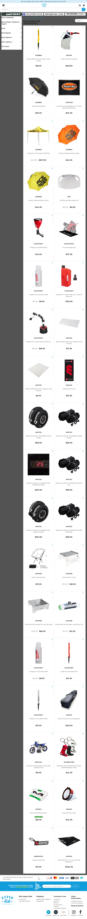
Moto (25, 18)
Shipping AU (40, 901)
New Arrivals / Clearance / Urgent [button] (11, 23)
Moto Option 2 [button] (11, 37)
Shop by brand (77, 906)
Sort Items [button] (11, 46)
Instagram (74, 913)
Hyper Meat (63, 913)
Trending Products (24, 901)
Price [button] (11, 28)
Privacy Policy (58, 904)
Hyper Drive (56, 913)
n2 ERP (39, 878)
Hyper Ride (48, 913)
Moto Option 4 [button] (11, 42)
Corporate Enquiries (60, 908)
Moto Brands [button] (11, 33)
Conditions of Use (76, 901)
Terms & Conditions (77, 903)
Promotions (22, 899)
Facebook (80, 913)
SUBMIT (75, 886)
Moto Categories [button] (11, 17)
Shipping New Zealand (43, 899)
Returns (56, 903)
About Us (56, 901)
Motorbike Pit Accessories (36, 18)
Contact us (57, 899)
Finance (56, 906)
